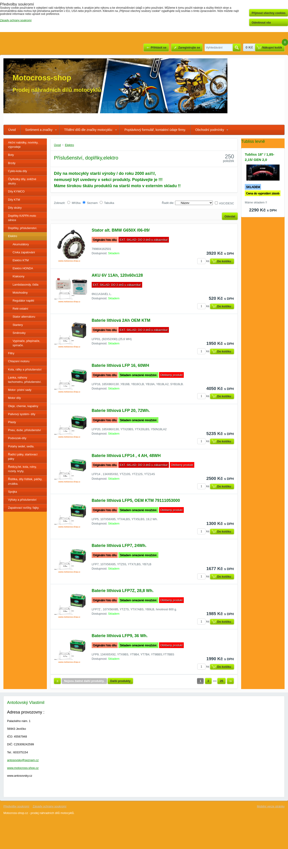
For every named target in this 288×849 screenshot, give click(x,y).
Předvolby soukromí (16, 806)
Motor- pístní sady (19, 390)
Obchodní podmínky (209, 130)
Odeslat (229, 216)
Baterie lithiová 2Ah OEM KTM (121, 320)
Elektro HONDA (23, 268)
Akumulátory (21, 244)
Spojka (12, 491)
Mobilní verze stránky (271, 806)
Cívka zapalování (24, 252)
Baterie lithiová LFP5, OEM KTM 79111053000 (136, 500)
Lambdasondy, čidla (25, 284)
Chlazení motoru (18, 361)
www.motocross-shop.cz (23, 768)
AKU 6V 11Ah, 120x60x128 (117, 275)
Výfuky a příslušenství (22, 499)
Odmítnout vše (261, 22)
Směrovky (19, 333)
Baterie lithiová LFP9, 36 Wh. (120, 635)
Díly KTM (14, 199)
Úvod (12, 130)
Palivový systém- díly (21, 414)
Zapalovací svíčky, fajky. (23, 507)
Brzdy (12, 163)
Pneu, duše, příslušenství (24, 430)
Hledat (237, 47)
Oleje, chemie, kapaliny (23, 406)
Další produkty (120, 681)
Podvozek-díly (17, 438)
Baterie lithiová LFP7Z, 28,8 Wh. (123, 590)
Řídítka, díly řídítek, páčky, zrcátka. (25, 481)
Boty (11, 155)
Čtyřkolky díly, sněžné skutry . (22, 181)
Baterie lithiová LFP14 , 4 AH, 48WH (126, 455)
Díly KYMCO (16, 191)
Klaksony (18, 276)
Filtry (11, 353)
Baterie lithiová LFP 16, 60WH (120, 365)
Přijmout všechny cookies (268, 13)
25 (221, 681)
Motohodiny (20, 292)
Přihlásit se (158, 47)
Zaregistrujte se (189, 47)
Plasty (12, 422)
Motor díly (14, 398)
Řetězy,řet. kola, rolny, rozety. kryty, (22, 469)
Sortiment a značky (39, 130)
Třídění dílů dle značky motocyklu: (88, 130)
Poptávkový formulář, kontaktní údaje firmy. (155, 130)
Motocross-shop (42, 77)
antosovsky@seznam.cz (23, 760)
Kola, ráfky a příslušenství (25, 369)
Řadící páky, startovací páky (22, 456)
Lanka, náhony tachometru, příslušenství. (25, 380)
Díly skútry (15, 207)
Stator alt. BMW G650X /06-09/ (121, 230)
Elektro (12, 236)
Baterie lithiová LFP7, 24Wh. (119, 545)
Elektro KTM (21, 260)
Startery (18, 325)
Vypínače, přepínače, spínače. (26, 343)
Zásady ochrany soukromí (49, 806)
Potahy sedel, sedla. (21, 446)
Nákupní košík (272, 47)
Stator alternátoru (24, 316)
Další (230, 681)
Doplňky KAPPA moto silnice (22, 218)
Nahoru (57, 681)
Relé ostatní (20, 308)
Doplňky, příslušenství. (22, 228)
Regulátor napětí (23, 300)
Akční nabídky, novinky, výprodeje (23, 145)
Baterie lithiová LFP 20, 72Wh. (121, 410)
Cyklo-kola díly (17, 171)
